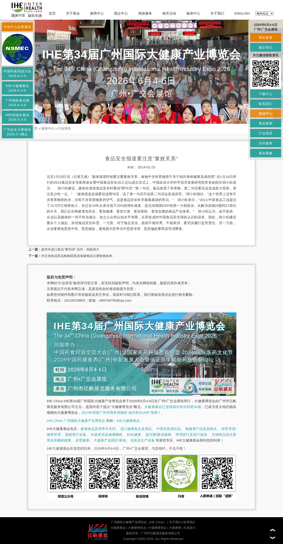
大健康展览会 (157, 527)
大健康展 (175, 527)
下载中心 (266, 94)
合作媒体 (266, 143)
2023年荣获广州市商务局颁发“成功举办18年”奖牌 (119, 412)
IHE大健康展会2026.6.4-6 (17, 88)
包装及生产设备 (142, 440)
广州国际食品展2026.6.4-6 (17, 103)
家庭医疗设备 (75, 434)
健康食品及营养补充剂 (98, 429)
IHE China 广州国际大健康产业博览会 (76, 421)
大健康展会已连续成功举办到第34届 (172, 407)
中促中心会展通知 (17, 27)
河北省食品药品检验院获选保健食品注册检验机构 (76, 256)
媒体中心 (193, 13)
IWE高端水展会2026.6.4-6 (17, 117)
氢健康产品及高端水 (201, 429)
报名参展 (266, 37)
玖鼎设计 (190, 527)
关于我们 (217, 13)
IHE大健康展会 (128, 421)
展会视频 (266, 153)
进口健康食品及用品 (136, 429)
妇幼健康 (134, 434)
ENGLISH (242, 13)
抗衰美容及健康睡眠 (107, 434)
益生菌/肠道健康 (158, 434)
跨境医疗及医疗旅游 (191, 434)
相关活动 (169, 13)
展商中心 (97, 13)
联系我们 (189, 522)
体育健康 (82, 440)
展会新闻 (266, 123)
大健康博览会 (137, 527)
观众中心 (121, 13)
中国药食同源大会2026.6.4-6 (17, 73)
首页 (52, 13)
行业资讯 (64, 128)
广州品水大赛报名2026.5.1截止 (17, 132)
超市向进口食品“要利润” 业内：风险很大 (70, 249)
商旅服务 (145, 13)
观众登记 (266, 47)
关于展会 (73, 13)
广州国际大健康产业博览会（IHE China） (138, 522)
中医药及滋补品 (168, 429)
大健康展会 (118, 527)
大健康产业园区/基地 (110, 440)
